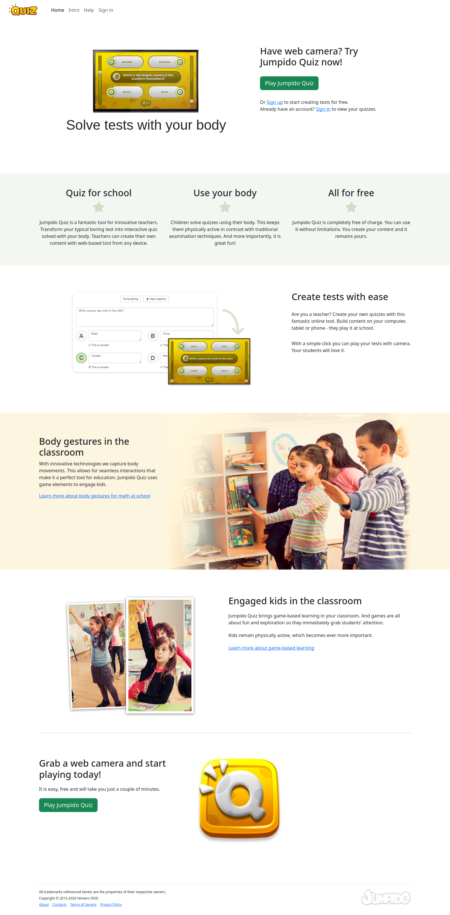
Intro (74, 10)
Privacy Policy (111, 904)
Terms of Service (83, 904)
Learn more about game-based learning (271, 648)
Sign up (275, 102)
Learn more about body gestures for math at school (94, 496)
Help (89, 10)
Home (57, 10)
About (44, 904)
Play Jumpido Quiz (289, 83)
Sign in (105, 10)
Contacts (60, 904)
